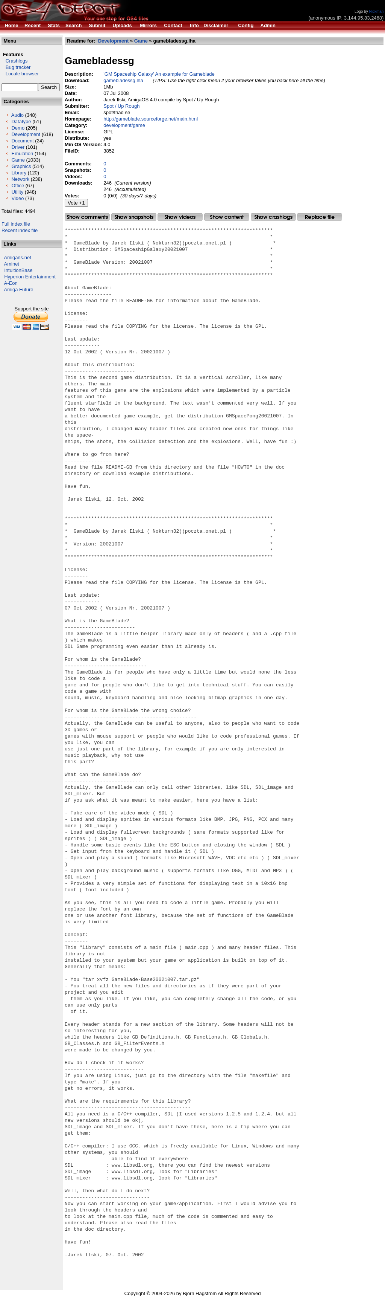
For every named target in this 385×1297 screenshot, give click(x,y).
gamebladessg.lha (123, 80)
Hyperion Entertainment (30, 277)
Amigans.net (17, 257)
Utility (17, 192)
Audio (17, 115)
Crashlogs (14, 61)
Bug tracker (16, 67)
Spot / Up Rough (121, 106)
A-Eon (11, 283)
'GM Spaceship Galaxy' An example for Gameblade (158, 74)
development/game (124, 125)
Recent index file (20, 230)
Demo (17, 128)
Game (17, 160)
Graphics (21, 166)
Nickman (376, 11)
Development (25, 134)
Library (18, 173)
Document (22, 141)
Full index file (16, 224)
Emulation (22, 153)
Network (20, 179)
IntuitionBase (18, 270)
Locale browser (20, 73)
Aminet (11, 264)
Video (17, 198)
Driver (17, 147)
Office (17, 185)
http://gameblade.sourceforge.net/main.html (150, 119)
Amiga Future (18, 289)
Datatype (21, 121)
